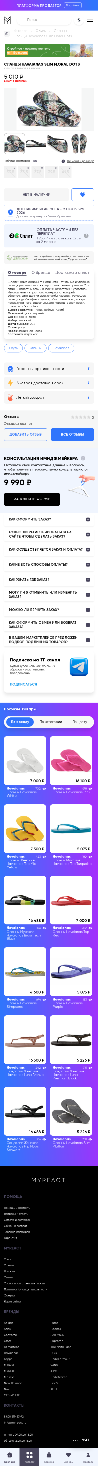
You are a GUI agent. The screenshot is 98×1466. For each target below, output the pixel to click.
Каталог (20, 31)
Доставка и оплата (73, 273)
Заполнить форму (32, 499)
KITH (53, 1389)
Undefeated (59, 1377)
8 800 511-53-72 (14, 1416)
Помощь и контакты (17, 1208)
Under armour (60, 1359)
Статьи (9, 1277)
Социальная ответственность (24, 1283)
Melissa (9, 1377)
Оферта (9, 1295)
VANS (54, 1365)
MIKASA (9, 1365)
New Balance (13, 1383)
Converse (10, 1335)
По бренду (20, 722)
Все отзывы (72, 434)
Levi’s (54, 1383)
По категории (51, 722)
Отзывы (9, 1265)
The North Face (61, 1347)
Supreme (57, 1341)
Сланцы (60, 31)
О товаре (17, 273)
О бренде (41, 273)
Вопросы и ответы (16, 1214)
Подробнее (73, 5)
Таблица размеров (17, 161)
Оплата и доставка (17, 1220)
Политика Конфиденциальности (25, 1289)
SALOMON (57, 1335)
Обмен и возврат (15, 1226)
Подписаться (23, 684)
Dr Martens (11, 1347)
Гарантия (10, 1238)
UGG (53, 1353)
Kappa (8, 1359)
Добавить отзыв (25, 434)
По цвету (79, 722)
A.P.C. (54, 1371)
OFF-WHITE (12, 1395)
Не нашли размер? (80, 161)
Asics (7, 1329)
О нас (8, 1259)
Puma (54, 1323)
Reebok (55, 1329)
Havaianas (61, 348)
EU (35, 161)
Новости (9, 1271)
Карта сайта (12, 1301)
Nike (7, 1389)
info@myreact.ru (15, 1422)
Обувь (41, 31)
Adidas (8, 1323)
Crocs (7, 1341)
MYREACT (10, 1371)
